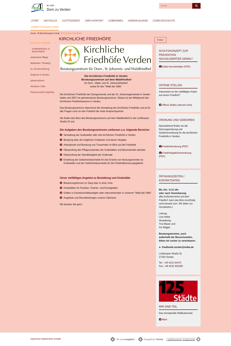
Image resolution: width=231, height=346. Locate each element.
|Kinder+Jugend (138, 20)
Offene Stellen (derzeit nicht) (177, 105)
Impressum (35, 339)
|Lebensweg (115, 20)
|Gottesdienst (71, 20)
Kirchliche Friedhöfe (71, 33)
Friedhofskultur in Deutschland (41, 50)
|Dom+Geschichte (163, 20)
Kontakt (57, 339)
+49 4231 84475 (172, 262)
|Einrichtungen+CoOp (44, 27)
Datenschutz (47, 339)
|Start (34, 20)
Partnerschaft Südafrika (42, 92)
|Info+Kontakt (94, 20)
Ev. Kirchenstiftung (39, 68)
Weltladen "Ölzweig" (40, 63)
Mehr (164, 319)
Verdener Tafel (37, 86)
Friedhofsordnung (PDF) (175, 146)
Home (33, 33)
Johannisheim (37, 80)
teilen (160, 40)
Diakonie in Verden (39, 74)
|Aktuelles (50, 20)
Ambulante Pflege (39, 57)
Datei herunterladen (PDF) (177, 66)
